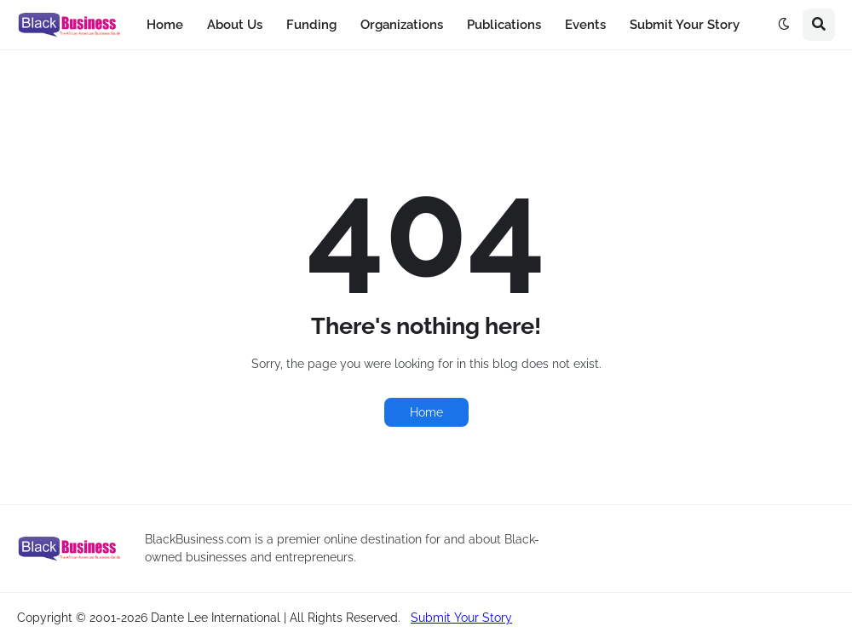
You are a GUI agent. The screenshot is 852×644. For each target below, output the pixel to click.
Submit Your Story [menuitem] (685, 24)
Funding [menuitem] (311, 24)
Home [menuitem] (165, 24)
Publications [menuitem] (504, 24)
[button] (784, 25)
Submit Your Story (461, 617)
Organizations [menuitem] (401, 24)
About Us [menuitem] (234, 24)
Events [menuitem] (585, 24)
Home (426, 412)
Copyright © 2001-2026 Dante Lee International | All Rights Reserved (207, 617)
